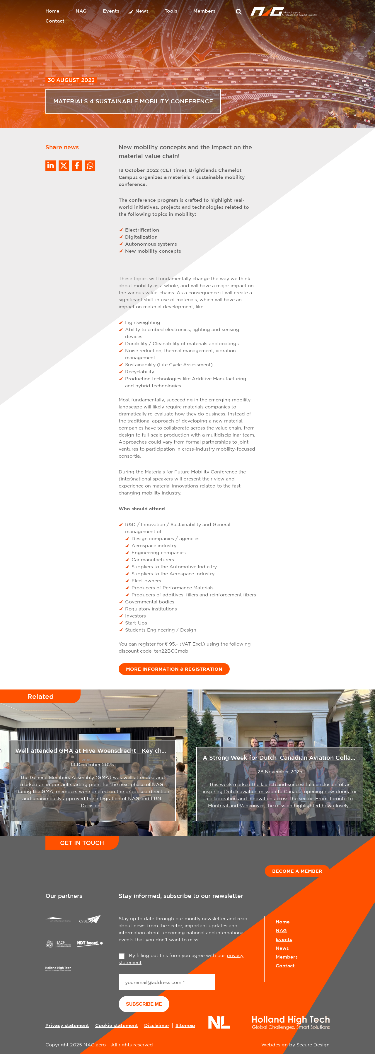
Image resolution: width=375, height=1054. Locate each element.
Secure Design (313, 1044)
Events (111, 10)
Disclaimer (156, 1025)
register (147, 643)
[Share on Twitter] (64, 165)
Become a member (297, 871)
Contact (54, 20)
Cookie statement (116, 1025)
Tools (171, 10)
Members (204, 10)
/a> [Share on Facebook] (77, 165)
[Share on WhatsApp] (90, 165)
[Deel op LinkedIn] (50, 165)
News (142, 10)
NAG (81, 10)
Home (52, 10)
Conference (224, 471)
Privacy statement (67, 1025)
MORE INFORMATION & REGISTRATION (174, 669)
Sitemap (185, 1025)
